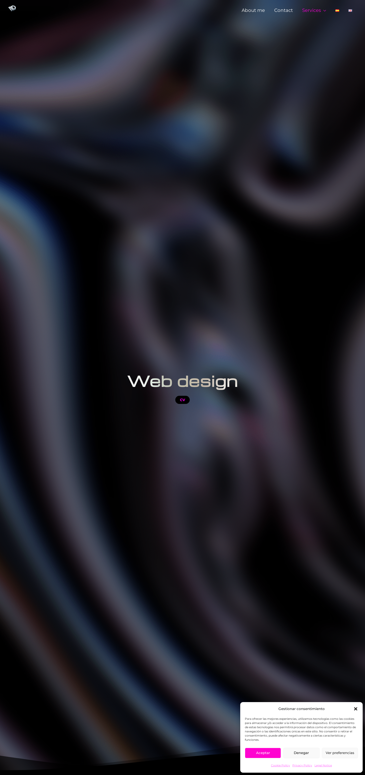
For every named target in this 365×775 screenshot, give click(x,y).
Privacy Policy (302, 765)
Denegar (301, 753)
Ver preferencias (340, 753)
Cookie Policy (280, 765)
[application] (323, 9)
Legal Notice (323, 765)
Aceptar (263, 753)
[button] (355, 709)
